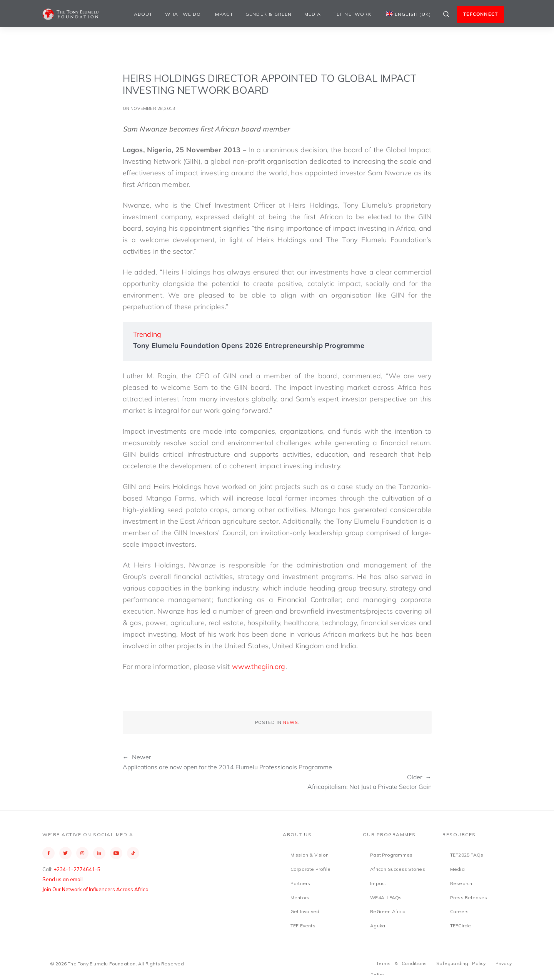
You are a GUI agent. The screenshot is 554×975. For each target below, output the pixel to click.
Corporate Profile (310, 869)
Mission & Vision (309, 855)
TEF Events (302, 925)
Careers (459, 911)
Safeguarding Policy (461, 963)
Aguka (377, 925)
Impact (223, 14)
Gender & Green (268, 14)
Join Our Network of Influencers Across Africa (95, 889)
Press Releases (468, 897)
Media (312, 14)
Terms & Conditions (401, 963)
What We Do (183, 14)
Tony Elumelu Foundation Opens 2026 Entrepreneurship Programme (248, 345)
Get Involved (304, 911)
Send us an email (62, 879)
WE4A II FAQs (386, 897)
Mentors (299, 897)
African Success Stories (397, 869)
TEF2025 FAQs (466, 855)
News (290, 722)
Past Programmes (391, 855)
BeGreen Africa (387, 911)
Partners (300, 883)
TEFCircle (460, 925)
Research (461, 883)
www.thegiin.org (258, 666)
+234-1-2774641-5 (76, 869)
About (143, 14)
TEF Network (353, 14)
